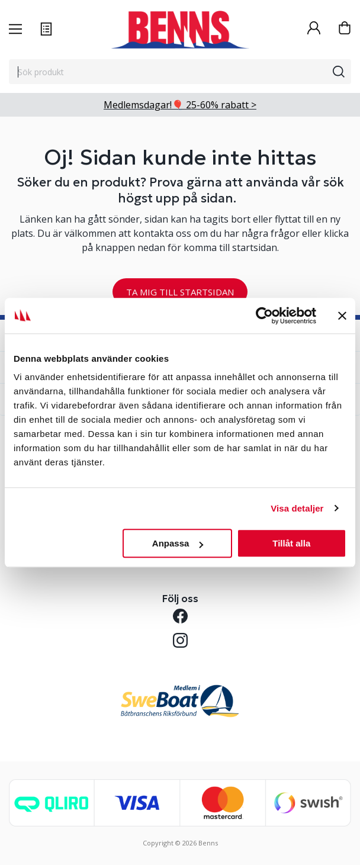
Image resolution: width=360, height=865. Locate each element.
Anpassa (178, 543)
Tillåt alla (291, 543)
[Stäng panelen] (342, 315)
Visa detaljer (297, 508)
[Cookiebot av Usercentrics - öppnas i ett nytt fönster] (264, 315)
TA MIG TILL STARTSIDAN (180, 292)
